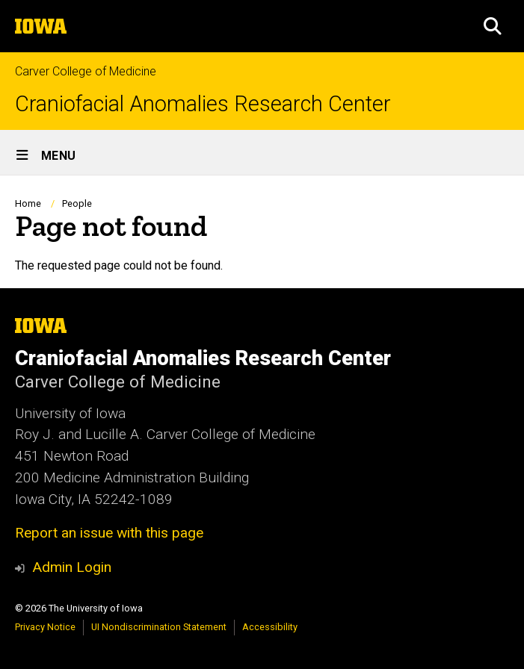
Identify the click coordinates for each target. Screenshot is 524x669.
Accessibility (270, 626)
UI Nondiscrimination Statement (158, 626)
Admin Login (71, 567)
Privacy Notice (45, 626)
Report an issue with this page (109, 532)
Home (28, 203)
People (77, 203)
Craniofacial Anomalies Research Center (203, 104)
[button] (492, 26)
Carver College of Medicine (85, 71)
